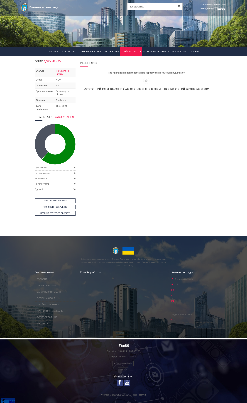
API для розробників (123, 363)
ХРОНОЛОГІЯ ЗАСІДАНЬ (154, 51)
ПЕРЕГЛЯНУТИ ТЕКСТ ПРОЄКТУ (55, 213)
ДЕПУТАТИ (194, 51)
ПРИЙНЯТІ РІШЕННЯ (131, 51)
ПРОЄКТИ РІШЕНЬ (69, 51)
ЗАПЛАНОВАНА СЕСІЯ (91, 51)
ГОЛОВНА (54, 51)
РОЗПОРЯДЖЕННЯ (177, 51)
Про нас (123, 370)
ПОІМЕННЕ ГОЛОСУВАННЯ (55, 201)
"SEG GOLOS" (122, 395)
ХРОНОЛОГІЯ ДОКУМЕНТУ (55, 207)
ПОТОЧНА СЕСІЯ (111, 51)
